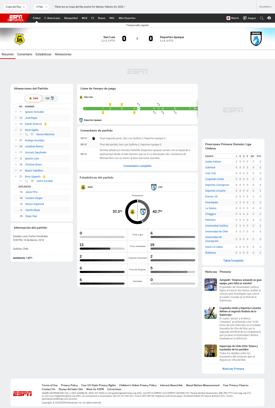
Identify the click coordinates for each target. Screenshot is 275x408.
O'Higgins (210, 214)
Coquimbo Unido (214, 179)
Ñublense (210, 252)
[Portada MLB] (84, 18)
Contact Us (48, 389)
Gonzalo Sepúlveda (35, 152)
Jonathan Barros (34, 146)
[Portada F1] (92, 18)
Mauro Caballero (34, 170)
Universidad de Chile (216, 231)
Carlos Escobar (44, 181)
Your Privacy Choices (235, 385)
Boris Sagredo (33, 176)
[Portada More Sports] (127, 18)
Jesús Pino (31, 192)
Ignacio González (34, 111)
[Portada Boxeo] (101, 18)
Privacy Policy (69, 385)
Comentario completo (138, 165)
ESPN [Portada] (15, 18)
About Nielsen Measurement (203, 385)
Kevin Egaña (31, 130)
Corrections (114, 389)
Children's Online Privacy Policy (138, 385)
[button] (261, 18)
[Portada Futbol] (36, 18)
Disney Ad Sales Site (71, 389)
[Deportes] (15, 7)
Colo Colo (210, 173)
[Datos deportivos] (41, 7)
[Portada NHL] (112, 18)
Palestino (210, 219)
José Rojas (31, 118)
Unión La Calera (214, 247)
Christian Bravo (33, 164)
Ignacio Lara (32, 158)
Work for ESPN (95, 389)
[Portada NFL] (52, 18)
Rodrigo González (35, 140)
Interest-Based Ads (171, 385)
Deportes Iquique (93, 120)
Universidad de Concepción (213, 239)
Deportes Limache (215, 190)
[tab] (33, 98)
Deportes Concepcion (217, 185)
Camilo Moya (32, 210)
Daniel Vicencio (33, 124)
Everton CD (211, 196)
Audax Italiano (213, 161)
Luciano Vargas (33, 198)
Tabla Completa (233, 260)
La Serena (210, 208)
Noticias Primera (233, 368)
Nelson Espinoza (34, 204)
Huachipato (211, 202)
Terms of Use (50, 385)
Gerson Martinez (45, 134)
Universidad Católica (216, 225)
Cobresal (210, 167)
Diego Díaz (31, 216)
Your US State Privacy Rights (98, 385)
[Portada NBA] (71, 18)
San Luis (88, 97)
